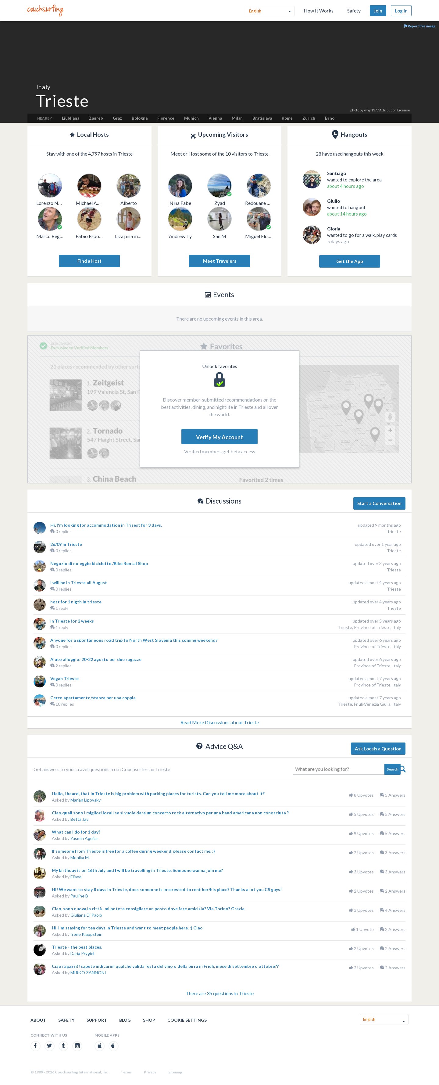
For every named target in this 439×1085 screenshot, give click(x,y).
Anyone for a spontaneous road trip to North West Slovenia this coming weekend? (133, 640)
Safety (354, 10)
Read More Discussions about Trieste (219, 722)
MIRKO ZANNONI (88, 972)
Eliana (75, 876)
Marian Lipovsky (85, 799)
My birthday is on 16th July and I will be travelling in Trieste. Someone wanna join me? (137, 870)
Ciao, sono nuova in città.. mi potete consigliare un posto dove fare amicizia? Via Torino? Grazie (148, 908)
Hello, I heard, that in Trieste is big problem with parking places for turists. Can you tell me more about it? (158, 793)
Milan (237, 118)
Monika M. (80, 857)
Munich (191, 118)
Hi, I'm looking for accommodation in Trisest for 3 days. (106, 525)
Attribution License (394, 110)
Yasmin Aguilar (84, 838)
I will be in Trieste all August (78, 582)
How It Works (319, 10)
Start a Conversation (379, 503)
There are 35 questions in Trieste (220, 993)
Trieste (394, 531)
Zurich (308, 118)
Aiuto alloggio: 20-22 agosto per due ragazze (95, 659)
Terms (126, 1072)
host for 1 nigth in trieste (76, 601)
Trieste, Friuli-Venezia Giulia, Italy (369, 704)
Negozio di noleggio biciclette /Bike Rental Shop (99, 563)
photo (354, 110)
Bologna (140, 118)
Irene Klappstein (86, 934)
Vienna (215, 118)
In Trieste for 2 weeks (72, 620)
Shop (149, 1020)
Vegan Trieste (64, 678)
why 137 (370, 110)
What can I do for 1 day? (76, 831)
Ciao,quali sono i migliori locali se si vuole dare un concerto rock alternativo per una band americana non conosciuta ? (170, 812)
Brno (329, 118)
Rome (287, 118)
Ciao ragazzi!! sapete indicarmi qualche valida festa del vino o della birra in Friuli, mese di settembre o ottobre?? (165, 966)
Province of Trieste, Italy (377, 646)
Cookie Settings (187, 1020)
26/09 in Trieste (66, 544)
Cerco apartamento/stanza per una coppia (93, 697)
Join (378, 10)
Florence (165, 118)
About (38, 1020)
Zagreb (96, 118)
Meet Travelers (219, 261)
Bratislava (262, 118)
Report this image (419, 26)
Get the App (349, 261)
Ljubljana (70, 118)
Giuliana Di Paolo (86, 915)
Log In (401, 10)
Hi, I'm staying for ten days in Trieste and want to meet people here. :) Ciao (127, 927)
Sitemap (175, 1072)
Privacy (150, 1072)
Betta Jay (79, 819)
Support (97, 1020)
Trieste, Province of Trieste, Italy (369, 627)
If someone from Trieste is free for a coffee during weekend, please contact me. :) (133, 851)
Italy (44, 86)
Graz (117, 118)
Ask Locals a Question (378, 748)
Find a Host (89, 261)
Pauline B (79, 895)
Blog (125, 1020)
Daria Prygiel (82, 953)
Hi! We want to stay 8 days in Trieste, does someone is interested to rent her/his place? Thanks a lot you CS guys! (167, 889)
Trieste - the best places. (77, 947)
